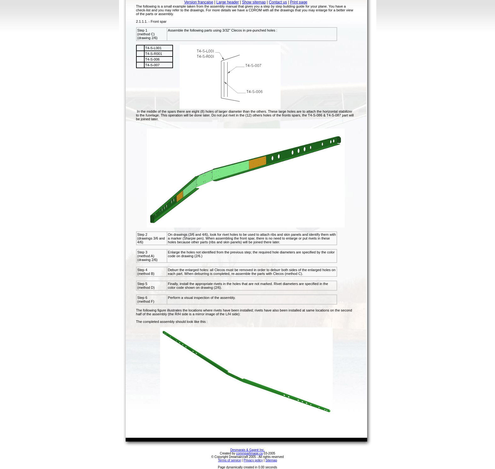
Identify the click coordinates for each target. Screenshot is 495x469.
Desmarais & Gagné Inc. (247, 450)
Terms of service (229, 460)
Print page (298, 2)
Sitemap (271, 460)
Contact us (278, 2)
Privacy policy (253, 460)
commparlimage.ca (249, 453)
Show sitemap (254, 2)
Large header (227, 2)
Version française (198, 2)
